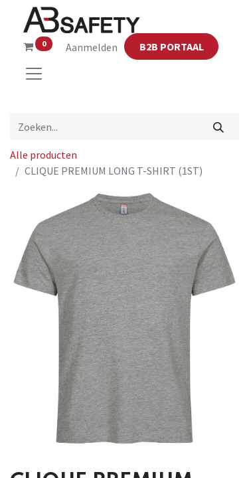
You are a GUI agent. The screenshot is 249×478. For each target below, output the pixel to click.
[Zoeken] (219, 127)
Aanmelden (92, 47)
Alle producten (43, 154)
